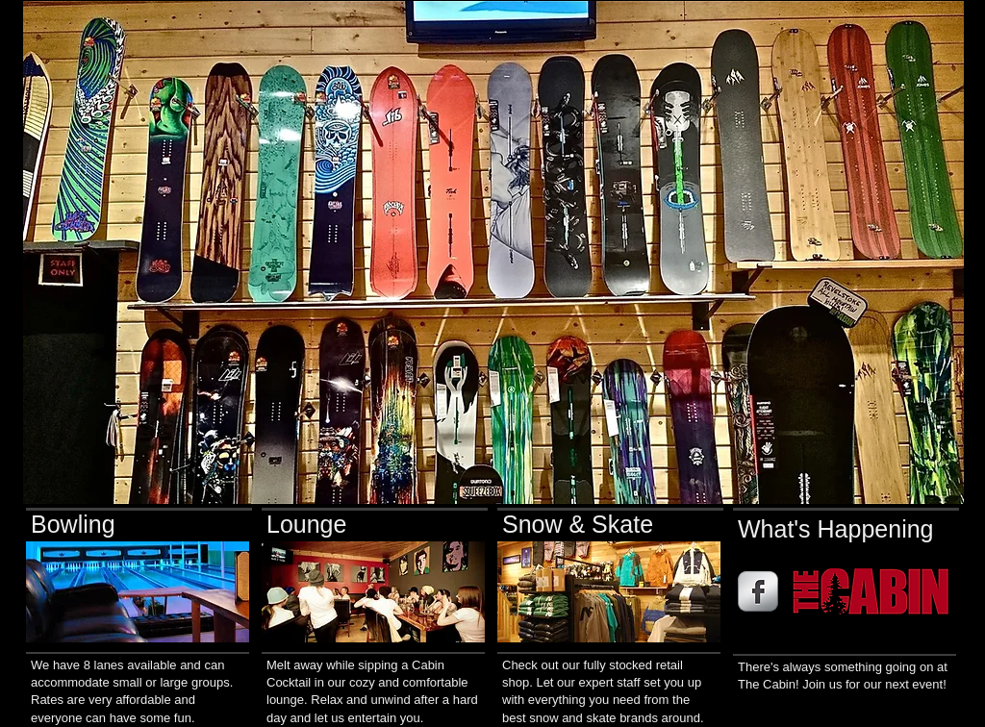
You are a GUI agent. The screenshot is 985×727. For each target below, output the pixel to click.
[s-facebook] (758, 591)
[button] (493, 252)
